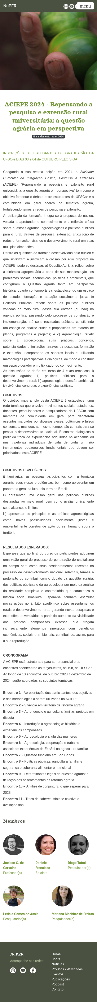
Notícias (58, 964)
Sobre (56, 959)
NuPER (9, 5)
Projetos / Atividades (67, 969)
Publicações (61, 979)
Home (56, 954)
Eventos (57, 974)
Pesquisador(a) (79, 852)
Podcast (58, 984)
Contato (58, 989)
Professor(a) (13, 854)
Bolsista (45, 854)
